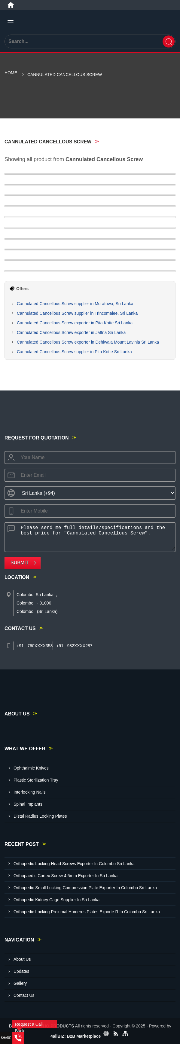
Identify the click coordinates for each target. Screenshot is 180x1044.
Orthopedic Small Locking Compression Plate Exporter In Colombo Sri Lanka (85, 887)
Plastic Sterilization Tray (36, 780)
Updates (21, 971)
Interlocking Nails (30, 792)
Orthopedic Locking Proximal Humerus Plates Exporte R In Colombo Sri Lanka (87, 911)
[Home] (11, 5)
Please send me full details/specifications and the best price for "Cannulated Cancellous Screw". (96, 536)
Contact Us (24, 995)
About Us (22, 959)
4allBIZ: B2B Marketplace (75, 1036)
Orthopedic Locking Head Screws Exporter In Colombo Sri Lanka (74, 863)
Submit (20, 562)
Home (11, 72)
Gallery (20, 983)
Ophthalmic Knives (31, 768)
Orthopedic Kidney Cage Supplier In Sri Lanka (56, 899)
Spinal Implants (28, 804)
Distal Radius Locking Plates (40, 816)
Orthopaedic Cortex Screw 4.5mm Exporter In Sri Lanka (65, 875)
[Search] (169, 41)
